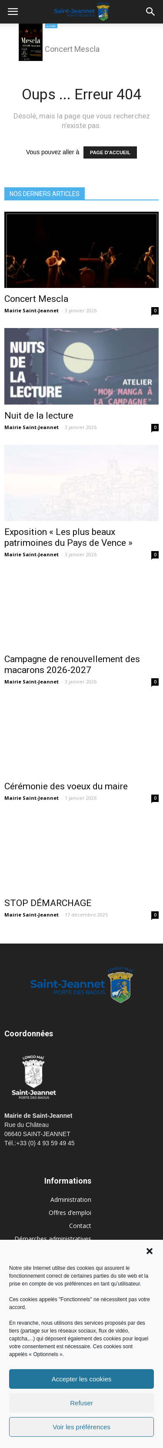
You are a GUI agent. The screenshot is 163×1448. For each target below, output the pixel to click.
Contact (80, 1225)
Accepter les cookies (82, 1379)
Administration (70, 1199)
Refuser (81, 1403)
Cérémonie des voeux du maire (66, 786)
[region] (82, 43)
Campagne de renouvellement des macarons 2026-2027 (72, 664)
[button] (149, 1251)
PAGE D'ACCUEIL (110, 152)
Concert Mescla (36, 299)
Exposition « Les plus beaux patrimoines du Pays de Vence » (68, 537)
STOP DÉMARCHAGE (47, 903)
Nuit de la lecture (38, 415)
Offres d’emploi (70, 1212)
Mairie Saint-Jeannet (31, 310)
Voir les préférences (81, 1427)
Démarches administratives (52, 1239)
